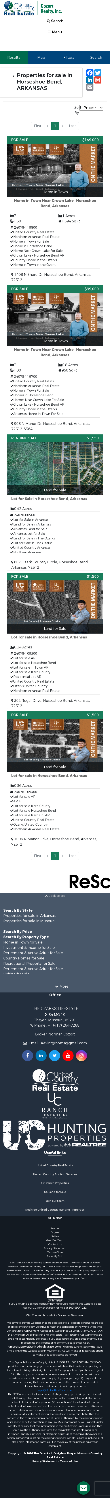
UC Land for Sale (55, 1192)
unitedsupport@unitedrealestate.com (34, 1346)
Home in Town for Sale (23, 942)
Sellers (55, 1236)
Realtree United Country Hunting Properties (55, 1210)
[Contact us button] (83, 1488)
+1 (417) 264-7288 (64, 1025)
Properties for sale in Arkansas (29, 915)
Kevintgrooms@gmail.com (64, 1043)
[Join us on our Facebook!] (27, 1055)
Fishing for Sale (16, 974)
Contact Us (55, 1244)
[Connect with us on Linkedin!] (41, 1055)
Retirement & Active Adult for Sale (33, 953)
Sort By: (76, 110)
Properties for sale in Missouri (29, 921)
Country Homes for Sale (23, 958)
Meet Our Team (55, 1240)
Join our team (55, 1201)
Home (55, 1228)
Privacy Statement (55, 1248)
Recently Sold (55, 1256)
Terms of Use (55, 1252)
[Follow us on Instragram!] (81, 1055)
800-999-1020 (77, 1307)
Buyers (55, 1232)
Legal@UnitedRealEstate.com (55, 1390)
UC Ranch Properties (55, 1183)
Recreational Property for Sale (29, 963)
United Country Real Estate (55, 1165)
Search (55, 21)
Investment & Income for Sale (29, 947)
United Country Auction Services (55, 1174)
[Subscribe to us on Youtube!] (68, 1055)
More (61, 986)
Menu (55, 32)
